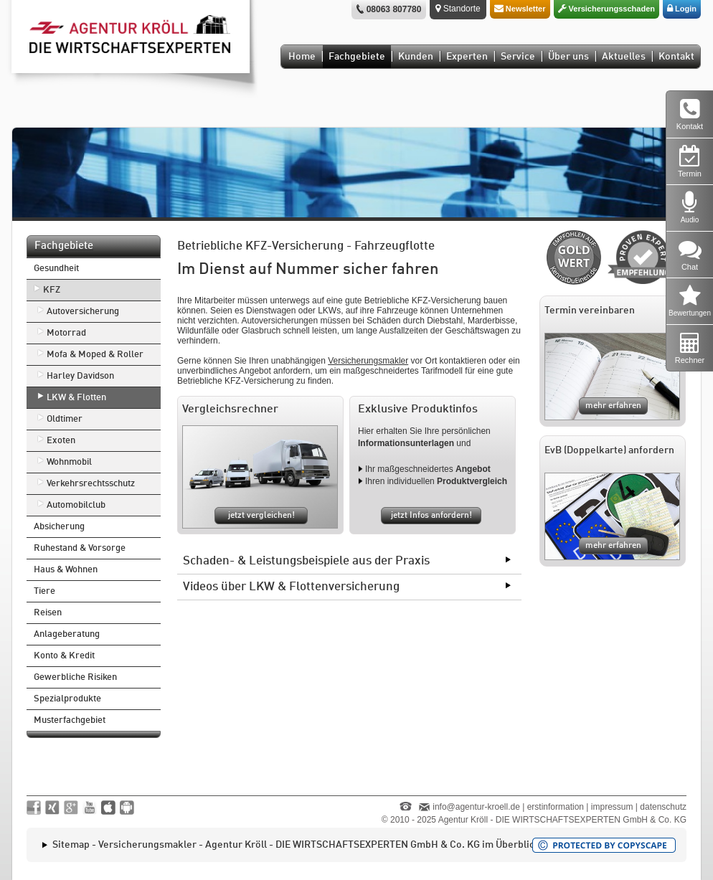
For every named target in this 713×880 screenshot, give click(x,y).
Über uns (568, 57)
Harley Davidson (80, 376)
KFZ (51, 290)
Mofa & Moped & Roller (95, 354)
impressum (612, 807)
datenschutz (663, 807)
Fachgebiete (357, 57)
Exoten (61, 440)
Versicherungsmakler (368, 361)
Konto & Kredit (64, 656)
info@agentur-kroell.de (476, 807)
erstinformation (555, 807)
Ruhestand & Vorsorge (80, 548)
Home (302, 57)
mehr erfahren (613, 406)
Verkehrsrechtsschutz (91, 483)
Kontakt (676, 57)
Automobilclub (76, 505)
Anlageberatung (67, 634)
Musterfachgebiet (69, 720)
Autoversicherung (83, 311)
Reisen (48, 613)
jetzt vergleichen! (261, 515)
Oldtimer (64, 419)
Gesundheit (56, 268)
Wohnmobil (69, 462)
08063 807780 (394, 9)
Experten (467, 57)
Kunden (415, 57)
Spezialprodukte (67, 699)
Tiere (44, 591)
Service (518, 57)
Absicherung (59, 526)
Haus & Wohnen (66, 569)
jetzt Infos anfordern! (431, 515)
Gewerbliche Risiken (75, 677)
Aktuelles (624, 57)
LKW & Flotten (76, 397)
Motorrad (66, 333)
